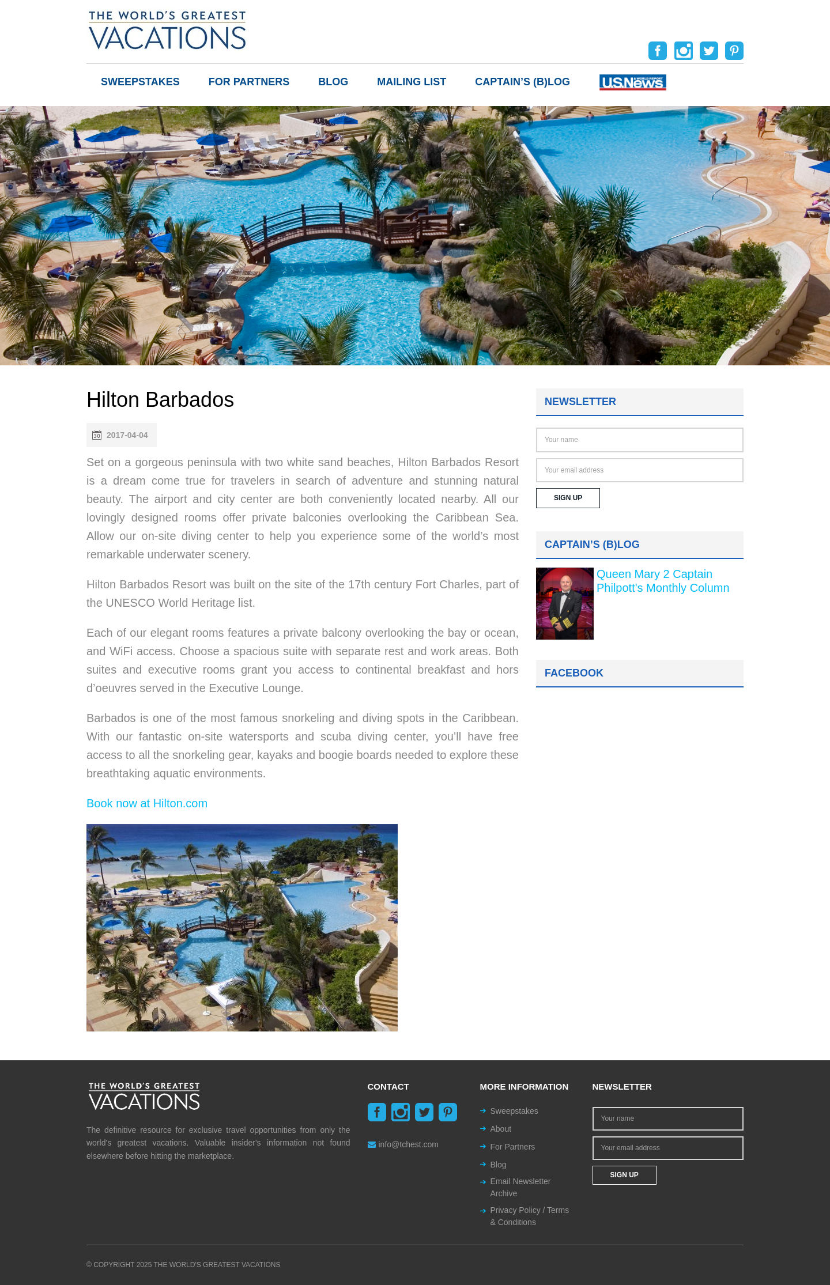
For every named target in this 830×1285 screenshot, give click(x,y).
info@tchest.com (403, 1144)
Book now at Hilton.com (146, 803)
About (501, 1128)
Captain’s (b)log (522, 82)
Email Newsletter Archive (521, 1187)
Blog (333, 82)
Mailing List (411, 82)
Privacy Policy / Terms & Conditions (530, 1216)
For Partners (249, 82)
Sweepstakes (140, 82)
